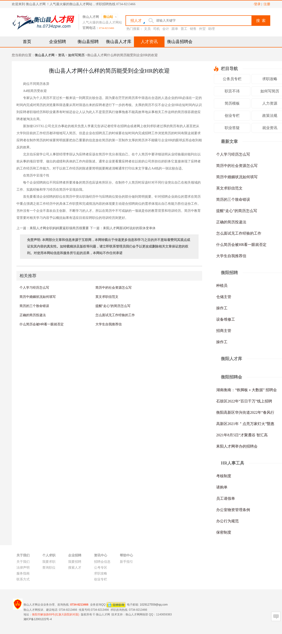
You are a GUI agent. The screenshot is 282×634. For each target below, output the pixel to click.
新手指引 (126, 561)
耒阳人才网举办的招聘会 (237, 446)
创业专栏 (232, 116)
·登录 (257, 4)
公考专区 (100, 567)
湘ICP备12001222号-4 (38, 619)
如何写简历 (76, 55)
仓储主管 (223, 297)
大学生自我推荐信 (108, 324)
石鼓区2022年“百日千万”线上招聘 (244, 401)
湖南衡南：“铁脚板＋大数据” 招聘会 (246, 390)
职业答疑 (232, 128)
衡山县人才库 (118, 41)
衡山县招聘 (88, 41)
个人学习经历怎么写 (34, 287)
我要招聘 (74, 561)
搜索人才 (74, 567)
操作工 (221, 308)
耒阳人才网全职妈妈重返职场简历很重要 (59, 228)
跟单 (175, 29)
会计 (165, 29)
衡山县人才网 (45, 55)
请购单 (221, 487)
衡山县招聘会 (179, 41)
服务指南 (23, 573)
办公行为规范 (227, 521)
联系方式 (23, 579)
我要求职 (48, 561)
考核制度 (223, 476)
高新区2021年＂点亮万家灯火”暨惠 (245, 424)
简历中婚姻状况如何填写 (38, 297)
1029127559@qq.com (154, 604)
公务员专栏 (232, 79)
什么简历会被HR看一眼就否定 (42, 324)
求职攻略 (100, 573)
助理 (211, 29)
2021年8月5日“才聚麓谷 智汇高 (242, 435)
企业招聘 (57, 41)
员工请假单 (225, 498)
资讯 (61, 55)
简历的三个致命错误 (34, 306)
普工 (184, 29)
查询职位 (48, 567)
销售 (193, 29)
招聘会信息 (102, 561)
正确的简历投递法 (33, 315)
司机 (156, 29)
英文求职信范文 (106, 297)
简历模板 (232, 103)
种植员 (221, 285)
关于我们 (23, 561)
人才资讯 (149, 41)
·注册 (266, 4)
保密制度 (223, 532)
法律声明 (23, 567)
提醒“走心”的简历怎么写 (112, 306)
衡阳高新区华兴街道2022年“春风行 (245, 412)
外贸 (202, 29)
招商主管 (223, 331)
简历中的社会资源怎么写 (113, 287)
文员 (147, 29)
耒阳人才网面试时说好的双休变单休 (129, 228)
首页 (27, 41)
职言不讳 (232, 91)
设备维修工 (225, 319)
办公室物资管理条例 (233, 510)
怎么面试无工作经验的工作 (115, 315)
